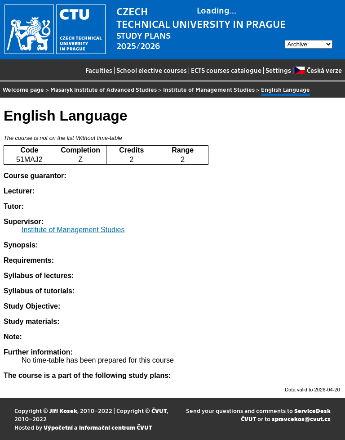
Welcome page (23, 89)
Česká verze (318, 70)
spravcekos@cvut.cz (301, 418)
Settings (278, 70)
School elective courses (151, 70)
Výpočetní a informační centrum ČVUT (98, 427)
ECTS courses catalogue (226, 70)
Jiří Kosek (63, 410)
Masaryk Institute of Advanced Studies (103, 89)
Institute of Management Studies (209, 89)
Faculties (98, 70)
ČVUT (159, 410)
